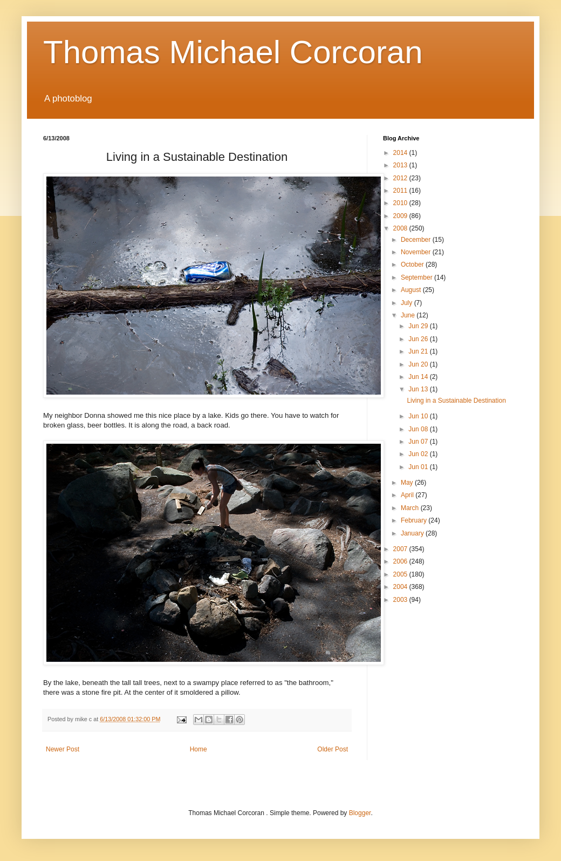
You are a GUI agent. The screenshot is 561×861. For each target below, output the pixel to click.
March (411, 508)
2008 (401, 228)
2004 (401, 587)
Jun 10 (418, 416)
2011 (401, 190)
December (417, 239)
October (413, 264)
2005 (401, 574)
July (407, 303)
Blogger (360, 813)
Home (198, 749)
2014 (401, 153)
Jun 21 (418, 351)
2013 (401, 165)
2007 (401, 549)
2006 (401, 561)
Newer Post (62, 749)
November (417, 252)
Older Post (332, 749)
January (413, 533)
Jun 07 (418, 441)
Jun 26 (418, 339)
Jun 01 (418, 467)
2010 (401, 203)
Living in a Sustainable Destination (456, 400)
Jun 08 (418, 429)
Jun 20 (418, 364)
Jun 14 (418, 377)
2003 (401, 600)
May (408, 482)
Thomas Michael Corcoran (233, 52)
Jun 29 (418, 326)
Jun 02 (418, 454)
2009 (401, 216)
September (417, 277)
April (408, 495)
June (408, 315)
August (412, 290)
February (414, 520)
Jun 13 (418, 389)
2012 (401, 178)
